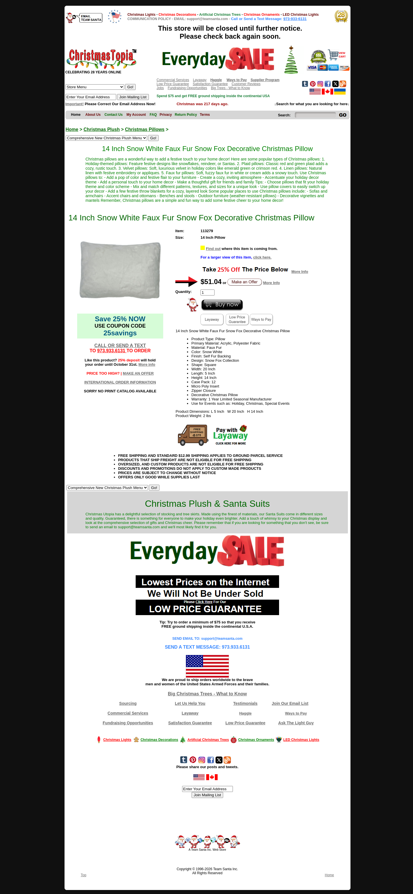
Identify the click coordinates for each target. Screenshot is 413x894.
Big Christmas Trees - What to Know (207, 693)
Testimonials (245, 703)
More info (147, 364)
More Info (299, 271)
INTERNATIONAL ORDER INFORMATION (120, 382)
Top (83, 875)
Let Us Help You (190, 703)
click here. (262, 257)
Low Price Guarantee (173, 84)
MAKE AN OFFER (138, 373)
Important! (74, 104)
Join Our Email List (290, 703)
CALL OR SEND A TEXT (120, 345)
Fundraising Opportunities (187, 88)
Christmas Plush (101, 129)
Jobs (160, 88)
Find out (213, 249)
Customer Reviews (245, 84)
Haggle (245, 713)
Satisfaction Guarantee (210, 84)
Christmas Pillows (145, 129)
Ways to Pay (296, 713)
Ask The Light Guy (296, 723)
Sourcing (128, 703)
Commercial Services (173, 80)
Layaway (199, 80)
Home (72, 129)
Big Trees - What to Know (230, 88)
